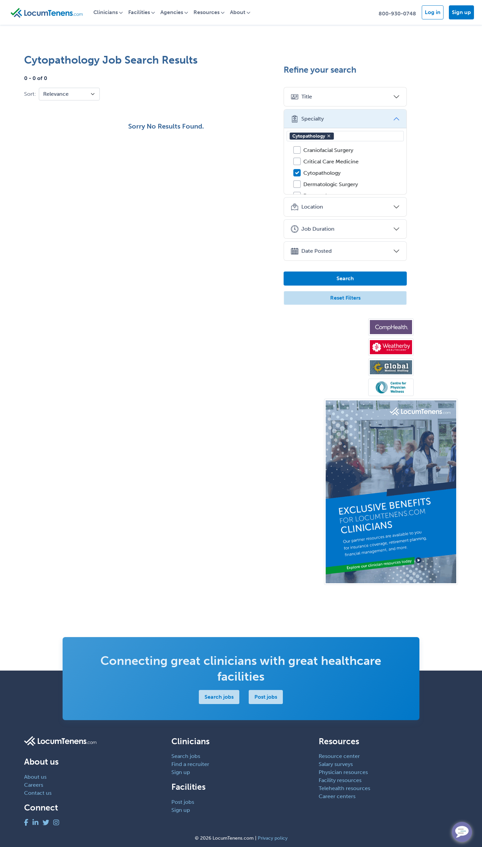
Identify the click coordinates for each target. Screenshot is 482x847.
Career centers (337, 796)
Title (347, 97)
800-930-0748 (397, 13)
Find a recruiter (190, 764)
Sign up (461, 12)
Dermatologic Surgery (376, 184)
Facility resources (340, 780)
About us (35, 777)
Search (391, 278)
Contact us (38, 793)
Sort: (30, 94)
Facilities (145, 12)
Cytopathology (357, 136)
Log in (432, 12)
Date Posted (357, 251)
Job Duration (358, 229)
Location (352, 207)
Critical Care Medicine (376, 161)
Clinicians (112, 12)
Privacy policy (273, 838)
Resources (213, 12)
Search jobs (219, 697)
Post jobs (266, 697)
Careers (33, 785)
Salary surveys (336, 764)
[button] (374, 136)
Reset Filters (391, 298)
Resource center (339, 756)
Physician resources (343, 772)
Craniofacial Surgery (374, 150)
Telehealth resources (344, 788)
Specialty (353, 119)
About (244, 12)
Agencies (178, 12)
